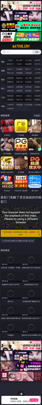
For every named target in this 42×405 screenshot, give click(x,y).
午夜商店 (10, 105)
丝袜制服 (19, 73)
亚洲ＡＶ (10, 69)
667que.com (21, 46)
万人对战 (28, 60)
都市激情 (10, 96)
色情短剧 (10, 108)
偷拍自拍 (19, 78)
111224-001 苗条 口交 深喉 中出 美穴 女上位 (18, 241)
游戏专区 (37, 60)
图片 (3, 88)
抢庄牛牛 (37, 64)
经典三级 (19, 82)
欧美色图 (28, 87)
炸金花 (19, 64)
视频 (3, 70)
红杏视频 (37, 105)
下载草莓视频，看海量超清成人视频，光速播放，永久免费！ (21, 233)
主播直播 (28, 73)
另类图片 (37, 91)
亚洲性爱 (10, 78)
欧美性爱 (37, 78)
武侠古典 (37, 96)
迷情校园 (10, 99)
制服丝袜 (10, 82)
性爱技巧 (37, 99)
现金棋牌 (28, 64)
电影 (3, 79)
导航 (3, 106)
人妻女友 (28, 96)
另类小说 (19, 99)
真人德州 (19, 60)
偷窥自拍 (10, 87)
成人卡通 (28, 78)
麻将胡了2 (10, 64)
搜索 (36, 52)
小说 (3, 97)
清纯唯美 (19, 91)
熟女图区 (28, 91)
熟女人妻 (10, 73)
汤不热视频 (28, 105)
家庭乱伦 (19, 96)
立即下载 (34, 400)
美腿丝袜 (10, 91)
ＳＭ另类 (37, 73)
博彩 (3, 62)
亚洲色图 (19, 87)
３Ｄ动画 (37, 69)
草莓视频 (19, 105)
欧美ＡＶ (28, 69)
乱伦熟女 (28, 82)
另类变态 (37, 82)
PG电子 (10, 60)
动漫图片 (37, 87)
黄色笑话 (28, 99)
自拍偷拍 (19, 69)
